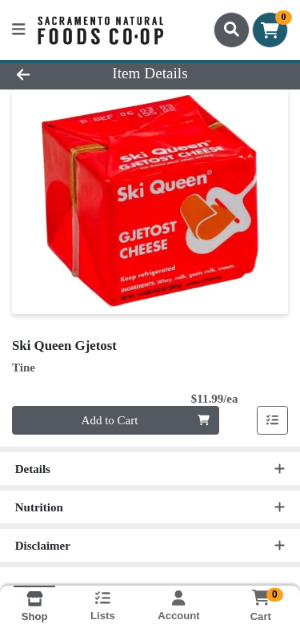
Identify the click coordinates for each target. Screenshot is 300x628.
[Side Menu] (18, 30)
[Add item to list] (273, 420)
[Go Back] (46, 74)
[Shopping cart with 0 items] (270, 30)
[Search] (231, 29)
